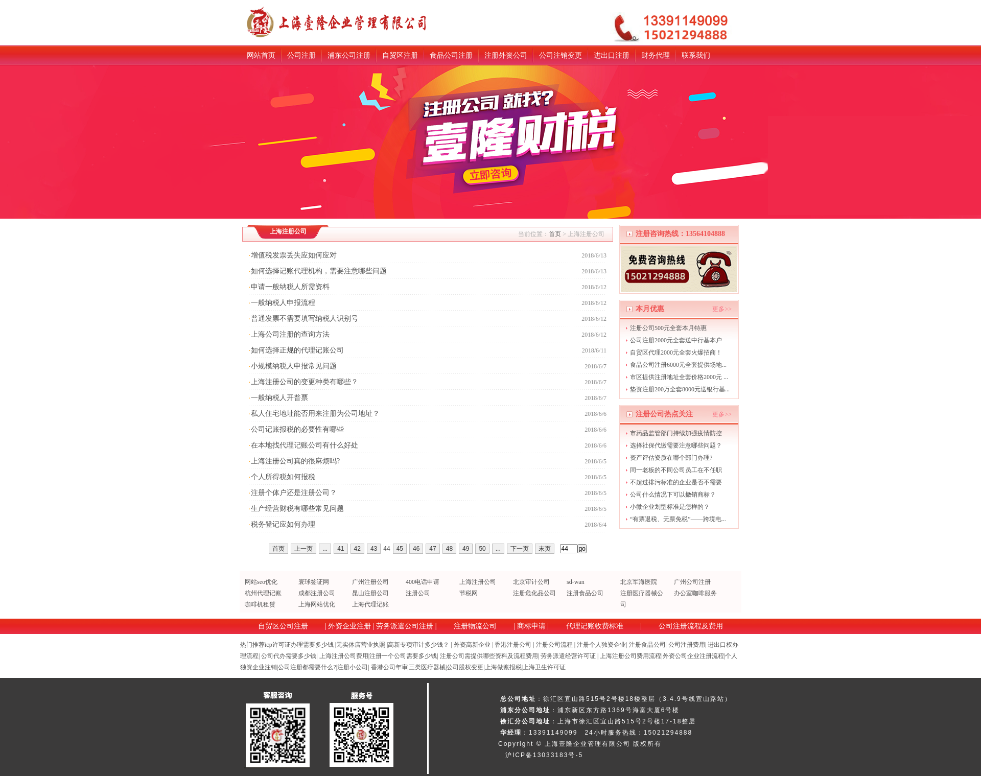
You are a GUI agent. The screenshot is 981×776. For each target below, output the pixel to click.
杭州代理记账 (263, 593)
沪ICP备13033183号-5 (544, 755)
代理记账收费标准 (594, 626)
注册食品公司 (585, 593)
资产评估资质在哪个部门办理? (671, 457)
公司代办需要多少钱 (288, 656)
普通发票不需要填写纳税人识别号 (304, 318)
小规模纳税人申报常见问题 (294, 366)
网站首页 (261, 55)
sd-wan (576, 581)
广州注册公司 (370, 581)
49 (465, 548)
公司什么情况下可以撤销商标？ (673, 494)
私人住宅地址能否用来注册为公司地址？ (315, 413)
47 (432, 548)
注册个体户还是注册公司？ (294, 493)
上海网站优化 (316, 604)
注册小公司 (352, 667)
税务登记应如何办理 (283, 524)
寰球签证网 (313, 581)
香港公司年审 (389, 667)
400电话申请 (422, 581)
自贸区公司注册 (283, 626)
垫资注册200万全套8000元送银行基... (680, 389)
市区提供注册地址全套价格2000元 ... (679, 377)
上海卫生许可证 (544, 667)
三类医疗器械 (427, 667)
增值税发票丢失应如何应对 (294, 255)
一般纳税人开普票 (279, 398)
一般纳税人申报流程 (283, 303)
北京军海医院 (638, 581)
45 (399, 548)
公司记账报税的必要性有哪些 (297, 429)
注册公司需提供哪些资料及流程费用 (489, 656)
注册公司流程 (554, 644)
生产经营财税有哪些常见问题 (297, 508)
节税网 (468, 593)
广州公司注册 (692, 581)
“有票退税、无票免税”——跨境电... (678, 519)
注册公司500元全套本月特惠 (668, 328)
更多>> (722, 309)
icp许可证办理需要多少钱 (299, 644)
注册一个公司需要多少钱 (403, 656)
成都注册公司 (316, 593)
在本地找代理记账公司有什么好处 (304, 445)
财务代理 (655, 55)
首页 (555, 234)
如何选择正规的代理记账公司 (297, 350)
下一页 (519, 548)
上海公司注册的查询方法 (290, 334)
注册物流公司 (475, 626)
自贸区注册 (400, 55)
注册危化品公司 (534, 593)
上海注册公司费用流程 (630, 656)
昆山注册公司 (370, 593)
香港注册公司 (513, 644)
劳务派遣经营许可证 (568, 656)
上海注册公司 (477, 581)
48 (449, 548)
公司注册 (301, 55)
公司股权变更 (465, 667)
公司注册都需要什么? (307, 667)
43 (373, 548)
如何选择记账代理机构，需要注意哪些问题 (319, 271)
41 (340, 548)
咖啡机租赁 (260, 604)
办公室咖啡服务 (695, 593)
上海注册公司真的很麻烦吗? (295, 461)
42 (357, 548)
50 (482, 548)
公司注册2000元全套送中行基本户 (676, 340)
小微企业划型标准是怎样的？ (670, 506)
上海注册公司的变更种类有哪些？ (304, 382)
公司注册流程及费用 (691, 626)
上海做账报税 (503, 667)
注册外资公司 (505, 55)
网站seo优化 (261, 581)
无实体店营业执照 (360, 644)
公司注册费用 (686, 644)
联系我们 (696, 55)
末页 (545, 548)
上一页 (303, 548)
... (325, 548)
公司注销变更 (560, 55)
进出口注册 (611, 55)
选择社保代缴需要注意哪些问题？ (676, 445)
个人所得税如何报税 (283, 477)
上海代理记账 (370, 604)
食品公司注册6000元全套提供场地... (678, 364)
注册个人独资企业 (601, 644)
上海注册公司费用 (343, 656)
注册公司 (418, 593)
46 (416, 548)
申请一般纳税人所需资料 (290, 287)
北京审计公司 (531, 581)
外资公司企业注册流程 (693, 656)
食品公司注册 (451, 55)
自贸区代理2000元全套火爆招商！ (676, 352)
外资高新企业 (472, 644)
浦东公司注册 (349, 55)
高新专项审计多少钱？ (418, 644)
